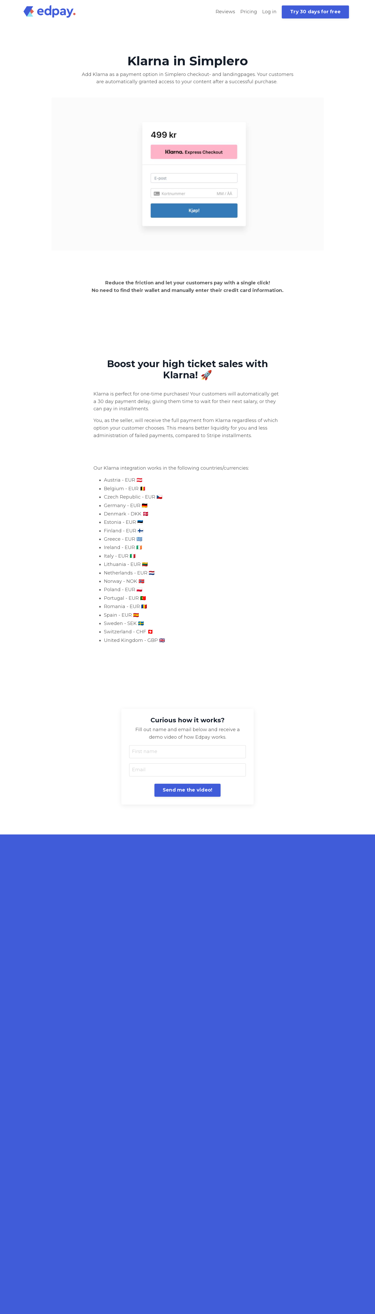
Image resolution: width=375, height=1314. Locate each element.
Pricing (248, 12)
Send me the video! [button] (188, 790)
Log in (269, 12)
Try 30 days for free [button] (315, 12)
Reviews (225, 12)
